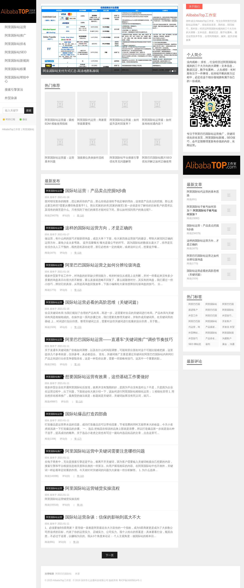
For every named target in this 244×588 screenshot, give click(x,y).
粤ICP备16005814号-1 (130, 580)
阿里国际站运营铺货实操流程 (92, 488)
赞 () (79, 215)
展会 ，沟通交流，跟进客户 (228, 345)
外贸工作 (193, 315)
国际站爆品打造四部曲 (86, 414)
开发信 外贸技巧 (228, 328)
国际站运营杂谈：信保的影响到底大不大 (103, 517)
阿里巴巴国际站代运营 (211, 310)
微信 (23, 119)
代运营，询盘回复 (194, 328)
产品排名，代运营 (211, 339)
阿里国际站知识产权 (211, 333)
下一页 (110, 555)
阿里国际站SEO (15, 52)
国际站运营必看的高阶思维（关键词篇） (103, 302)
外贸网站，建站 (194, 333)
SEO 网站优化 (195, 345)
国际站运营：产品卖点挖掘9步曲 (95, 190)
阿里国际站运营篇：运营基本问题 (60, 146)
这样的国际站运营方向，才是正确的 (98, 228)
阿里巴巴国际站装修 (228, 305)
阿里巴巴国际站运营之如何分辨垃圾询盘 (103, 265)
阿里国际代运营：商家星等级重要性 (92, 108)
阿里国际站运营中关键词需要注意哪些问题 (105, 451)
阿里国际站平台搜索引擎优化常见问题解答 (125, 146)
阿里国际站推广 (15, 35)
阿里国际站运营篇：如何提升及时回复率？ (125, 108)
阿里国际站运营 (15, 27)
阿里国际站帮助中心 (17, 79)
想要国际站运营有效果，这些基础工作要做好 (107, 376)
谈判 (207, 344)
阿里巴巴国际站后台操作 (211, 316)
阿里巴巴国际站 (194, 305)
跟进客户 (193, 309)
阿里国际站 (28, 129)
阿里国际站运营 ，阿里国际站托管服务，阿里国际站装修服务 (211, 305)
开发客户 (226, 321)
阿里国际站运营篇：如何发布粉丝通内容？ (157, 108)
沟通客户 (226, 338)
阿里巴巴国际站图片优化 (194, 322)
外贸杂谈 (11, 98)
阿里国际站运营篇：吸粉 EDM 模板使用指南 (60, 108)
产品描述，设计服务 (211, 328)
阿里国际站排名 (15, 43)
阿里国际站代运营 (228, 310)
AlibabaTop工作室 (18, 11)
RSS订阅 (9, 119)
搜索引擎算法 (14, 89)
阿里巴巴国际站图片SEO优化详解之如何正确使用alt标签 (157, 148)
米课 (77, 573)
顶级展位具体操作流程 (92, 144)
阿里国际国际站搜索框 (228, 333)
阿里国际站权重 (15, 69)
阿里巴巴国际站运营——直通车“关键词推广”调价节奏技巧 (119, 339)
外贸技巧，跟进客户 (228, 316)
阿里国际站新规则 (17, 60)
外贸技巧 (193, 338)
